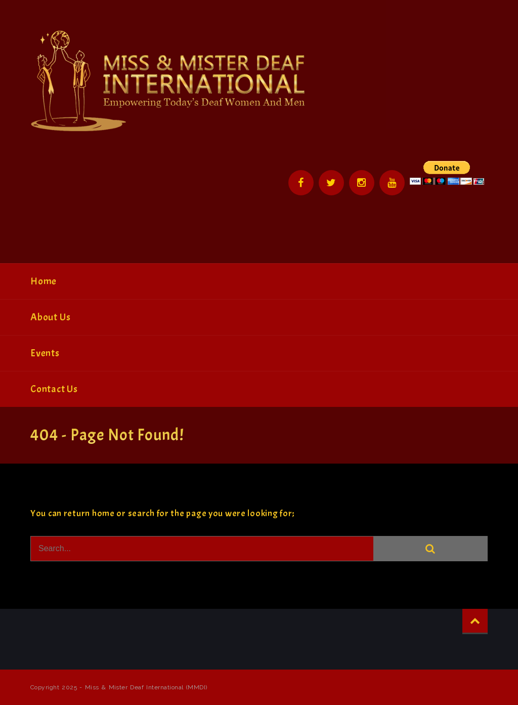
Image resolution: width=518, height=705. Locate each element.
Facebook (301, 182)
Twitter (331, 182)
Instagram (361, 182)
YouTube (392, 182)
